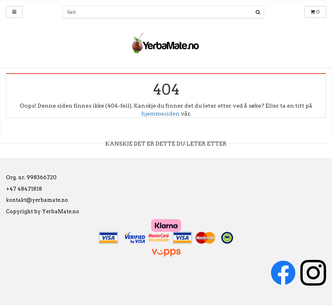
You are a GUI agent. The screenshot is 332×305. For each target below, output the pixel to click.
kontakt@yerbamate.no (37, 200)
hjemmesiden (160, 113)
